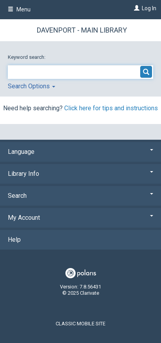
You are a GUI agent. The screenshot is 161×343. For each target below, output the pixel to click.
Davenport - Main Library (82, 30)
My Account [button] (80, 217)
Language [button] (80, 151)
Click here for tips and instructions (111, 108)
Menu (19, 9)
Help (14, 239)
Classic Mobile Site (80, 324)
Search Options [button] (31, 86)
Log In (149, 8)
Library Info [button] (80, 173)
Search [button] (80, 195)
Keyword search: (27, 57)
